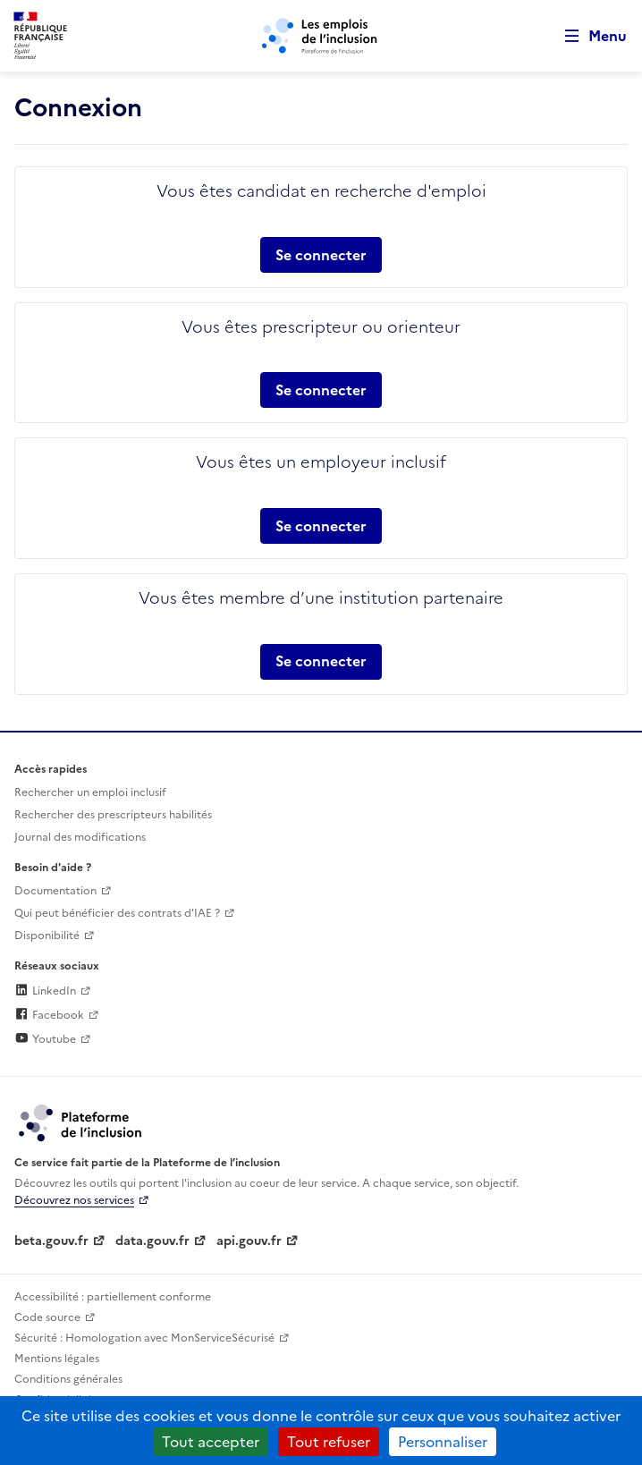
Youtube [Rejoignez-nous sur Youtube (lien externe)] (45, 1039)
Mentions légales (56, 1359)
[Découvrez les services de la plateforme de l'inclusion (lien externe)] (81, 1122)
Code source (47, 1317)
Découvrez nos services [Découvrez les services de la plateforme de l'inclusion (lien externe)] (74, 1200)
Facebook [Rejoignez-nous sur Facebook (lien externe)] (49, 1015)
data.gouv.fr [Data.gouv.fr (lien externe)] (152, 1241)
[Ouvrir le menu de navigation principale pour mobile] (587, 36)
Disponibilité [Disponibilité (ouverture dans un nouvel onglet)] (47, 935)
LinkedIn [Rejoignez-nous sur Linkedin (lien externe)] (45, 991)
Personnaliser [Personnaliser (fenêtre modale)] (442, 1441)
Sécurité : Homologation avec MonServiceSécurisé (144, 1338)
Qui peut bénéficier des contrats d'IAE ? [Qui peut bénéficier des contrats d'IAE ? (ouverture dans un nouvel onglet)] (117, 913)
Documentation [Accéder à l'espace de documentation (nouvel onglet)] (55, 891)
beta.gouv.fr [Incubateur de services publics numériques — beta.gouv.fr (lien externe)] (51, 1241)
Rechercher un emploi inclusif (90, 792)
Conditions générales (68, 1379)
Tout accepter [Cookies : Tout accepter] (210, 1441)
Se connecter (321, 255)
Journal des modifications (80, 837)
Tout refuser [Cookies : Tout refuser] (328, 1441)
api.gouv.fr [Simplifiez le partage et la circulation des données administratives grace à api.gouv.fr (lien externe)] (249, 1241)
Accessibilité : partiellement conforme (112, 1297)
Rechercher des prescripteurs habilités (113, 815)
